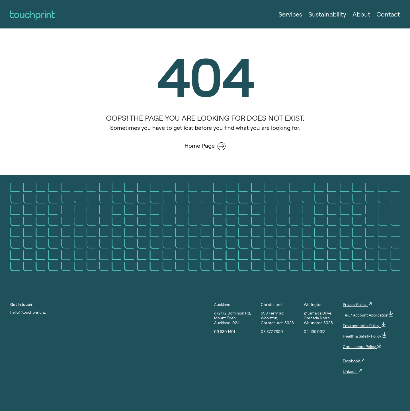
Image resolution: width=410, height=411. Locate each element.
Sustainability (327, 15)
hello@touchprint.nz (28, 312)
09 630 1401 (224, 331)
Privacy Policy (357, 304)
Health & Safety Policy (364, 336)
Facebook (354, 360)
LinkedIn (353, 371)
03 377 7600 (272, 331)
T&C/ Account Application (368, 315)
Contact (388, 15)
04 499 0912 (314, 331)
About (361, 15)
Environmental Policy (364, 325)
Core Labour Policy (362, 346)
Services (290, 15)
